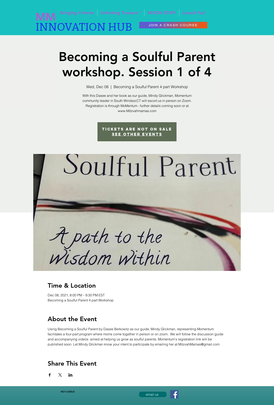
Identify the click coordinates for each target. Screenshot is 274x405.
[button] (193, 13)
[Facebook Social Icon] (174, 394)
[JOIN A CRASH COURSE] (173, 25)
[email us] (153, 394)
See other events (137, 134)
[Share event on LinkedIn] (70, 375)
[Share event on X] (60, 375)
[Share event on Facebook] (50, 375)
